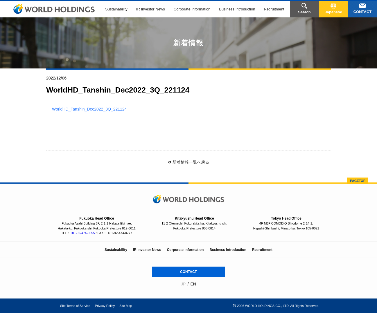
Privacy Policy (105, 305)
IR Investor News (150, 9)
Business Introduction (237, 9)
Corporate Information (192, 9)
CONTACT (188, 272)
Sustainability (116, 9)
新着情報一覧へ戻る (188, 162)
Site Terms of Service (75, 305)
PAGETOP (357, 180)
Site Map (125, 305)
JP (183, 284)
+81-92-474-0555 (82, 233)
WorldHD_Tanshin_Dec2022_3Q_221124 (89, 109)
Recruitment (274, 9)
